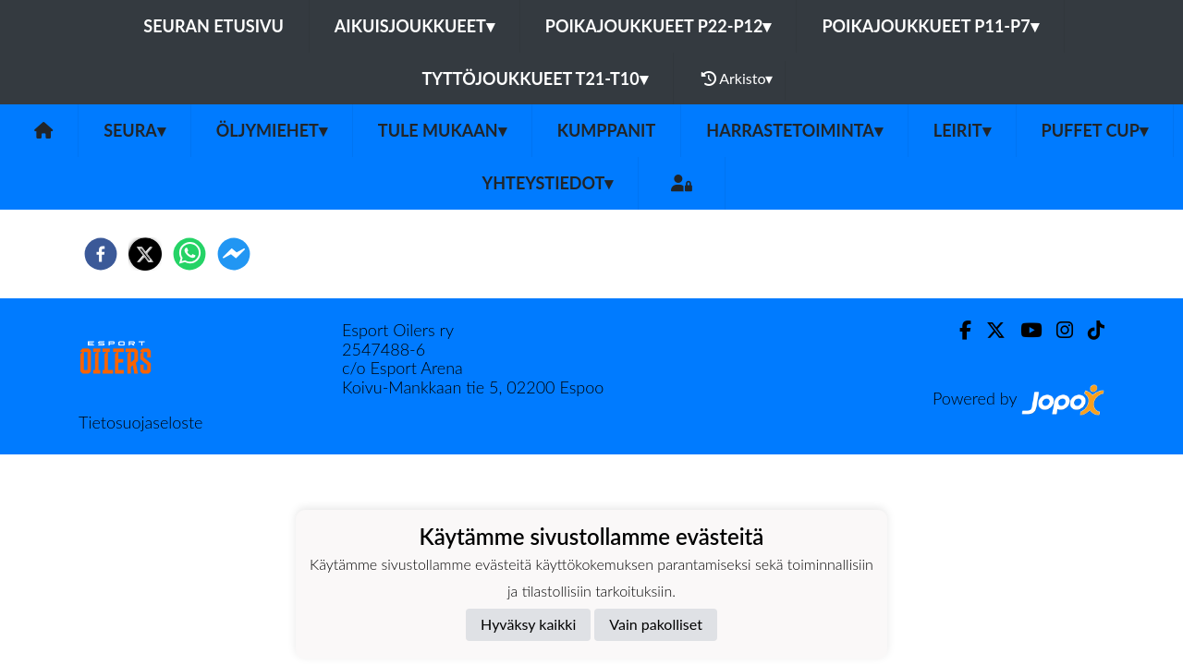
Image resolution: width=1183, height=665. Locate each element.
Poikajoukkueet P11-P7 (930, 26)
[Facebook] (958, 330)
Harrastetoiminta (794, 130)
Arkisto (737, 78)
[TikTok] (1088, 330)
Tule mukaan (442, 130)
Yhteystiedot (548, 183)
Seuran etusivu (213, 26)
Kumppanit (606, 130)
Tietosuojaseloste (140, 422)
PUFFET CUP (1095, 130)
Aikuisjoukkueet (414, 26)
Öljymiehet (271, 130)
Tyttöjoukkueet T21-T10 (535, 78)
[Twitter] (988, 330)
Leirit (962, 130)
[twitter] (145, 254)
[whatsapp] (189, 254)
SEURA (134, 130)
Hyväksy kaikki (528, 624)
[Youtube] (1024, 330)
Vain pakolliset (655, 624)
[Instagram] (1057, 330)
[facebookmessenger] (233, 254)
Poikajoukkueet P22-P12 (658, 26)
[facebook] (100, 254)
